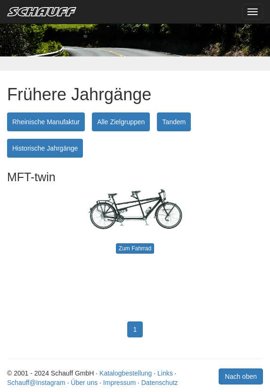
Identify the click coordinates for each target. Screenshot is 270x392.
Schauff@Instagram (36, 382)
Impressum (119, 382)
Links (165, 373)
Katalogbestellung (125, 373)
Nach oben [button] (241, 376)
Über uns (84, 382)
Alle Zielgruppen (121, 122)
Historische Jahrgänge (45, 148)
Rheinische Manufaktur (46, 122)
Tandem (174, 122)
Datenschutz (159, 382)
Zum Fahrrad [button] (135, 248)
